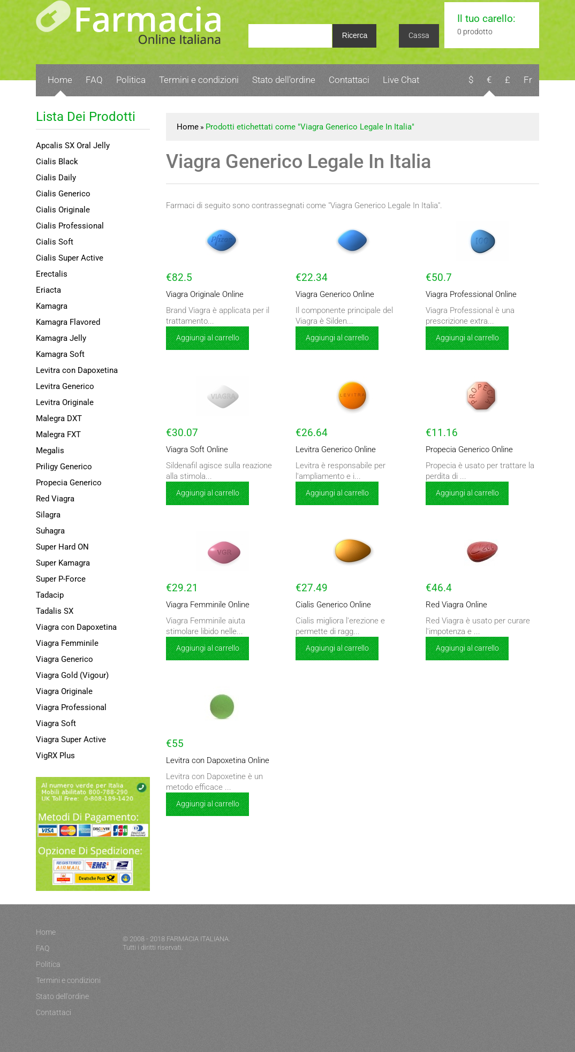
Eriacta (48, 290)
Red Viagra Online (452, 605)
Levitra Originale (65, 402)
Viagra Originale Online (200, 295)
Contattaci (349, 79)
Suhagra (50, 531)
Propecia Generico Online (464, 450)
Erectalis (51, 274)
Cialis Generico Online (329, 605)
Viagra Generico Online (330, 295)
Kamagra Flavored (68, 322)
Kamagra (51, 306)
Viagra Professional (71, 707)
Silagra (48, 515)
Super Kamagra (63, 563)
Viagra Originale (64, 691)
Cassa (418, 35)
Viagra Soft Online (193, 450)
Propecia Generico (69, 482)
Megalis (50, 450)
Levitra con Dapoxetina (77, 370)
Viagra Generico (64, 659)
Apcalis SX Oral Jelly (73, 145)
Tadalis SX (54, 611)
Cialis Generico (63, 194)
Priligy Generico (64, 466)
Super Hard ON (62, 547)
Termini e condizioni (199, 79)
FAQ (94, 79)
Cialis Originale (63, 210)
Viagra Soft (56, 723)
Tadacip (50, 595)
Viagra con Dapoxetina (76, 627)
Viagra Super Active (71, 739)
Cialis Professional (70, 226)
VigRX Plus (55, 755)
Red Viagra (55, 499)
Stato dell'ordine (283, 79)
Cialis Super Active (69, 258)
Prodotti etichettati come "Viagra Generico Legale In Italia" (310, 127)
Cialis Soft (54, 242)
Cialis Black (57, 161)
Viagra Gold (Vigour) (72, 675)
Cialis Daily (56, 177)
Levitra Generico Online (331, 450)
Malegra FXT (58, 434)
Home (60, 79)
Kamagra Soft (60, 354)
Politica (131, 79)
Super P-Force (61, 579)
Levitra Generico (65, 386)
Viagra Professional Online (465, 295)
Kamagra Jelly (61, 338)
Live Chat (401, 79)
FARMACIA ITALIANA (198, 939)
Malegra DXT (59, 418)
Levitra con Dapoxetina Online (211, 761)
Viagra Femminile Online (203, 605)
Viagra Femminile (67, 643)
